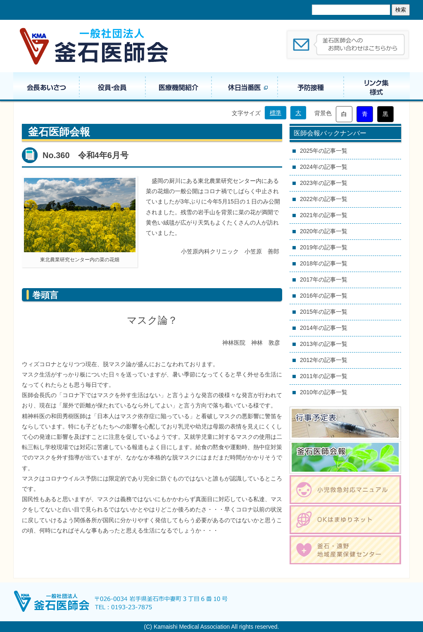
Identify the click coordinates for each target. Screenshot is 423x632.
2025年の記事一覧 (323, 150)
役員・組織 (112, 86)
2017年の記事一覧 (323, 279)
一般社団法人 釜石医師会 (94, 46)
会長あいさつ (46, 86)
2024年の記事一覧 (323, 166)
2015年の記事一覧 (323, 311)
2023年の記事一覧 (323, 183)
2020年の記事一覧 (323, 231)
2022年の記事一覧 (323, 199)
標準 (275, 112)
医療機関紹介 (178, 86)
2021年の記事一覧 (323, 215)
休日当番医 (245, 86)
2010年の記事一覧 (323, 392)
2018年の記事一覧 (323, 263)
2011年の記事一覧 (323, 376)
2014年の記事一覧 (323, 327)
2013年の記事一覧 (323, 344)
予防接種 (311, 86)
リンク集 (377, 86)
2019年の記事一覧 (323, 247)
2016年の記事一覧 (323, 295)
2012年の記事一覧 (323, 360)
